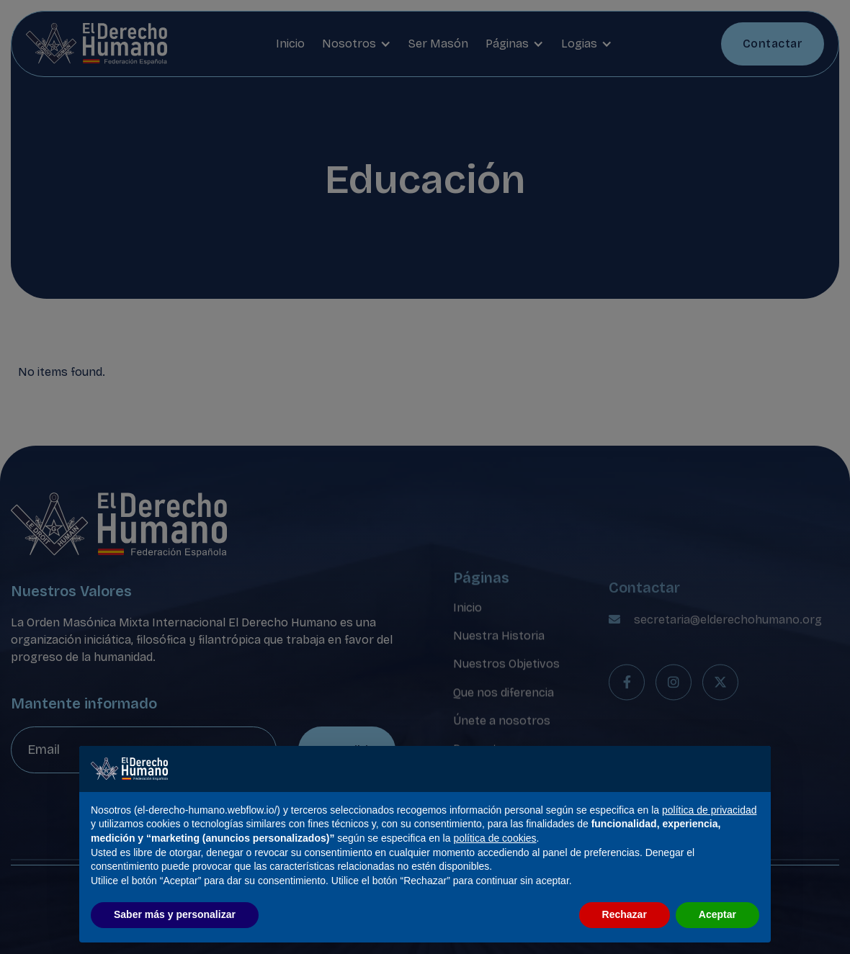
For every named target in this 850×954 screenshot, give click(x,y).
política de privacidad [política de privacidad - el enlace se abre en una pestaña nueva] (709, 810)
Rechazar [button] (624, 914)
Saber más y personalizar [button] (175, 914)
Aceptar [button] (717, 914)
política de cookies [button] (494, 838)
